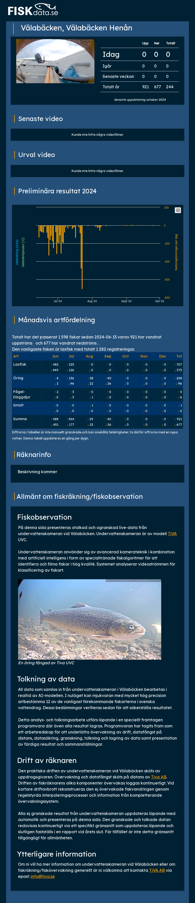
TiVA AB (157, 870)
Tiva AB (158, 776)
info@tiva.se (43, 876)
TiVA (172, 533)
